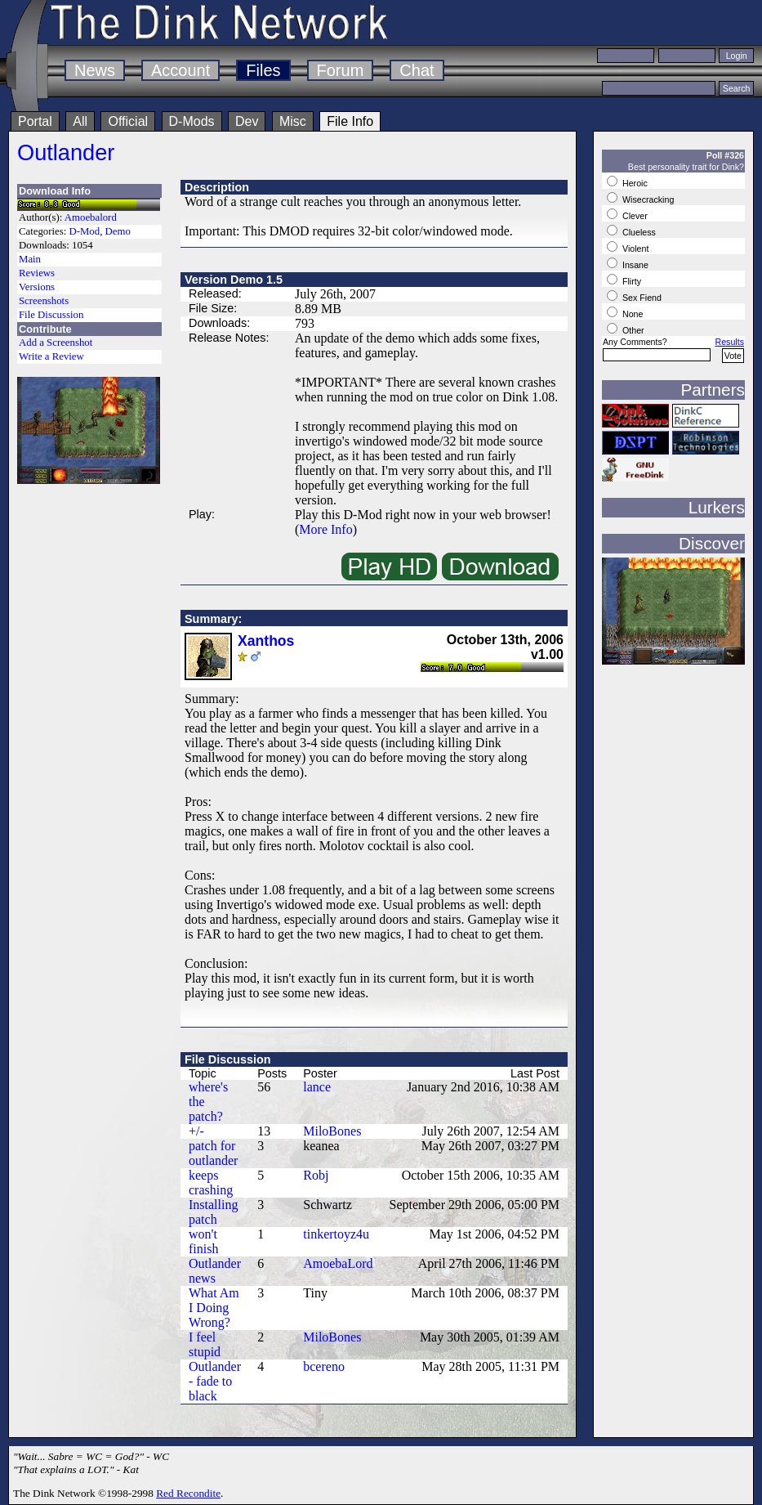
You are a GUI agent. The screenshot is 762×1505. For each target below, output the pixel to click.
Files (263, 70)
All (80, 121)
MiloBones (332, 1131)
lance (317, 1087)
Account (180, 70)
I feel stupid (205, 1344)
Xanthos (266, 641)
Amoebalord (91, 217)
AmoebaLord (337, 1263)
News (94, 70)
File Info (350, 121)
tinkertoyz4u (336, 1234)
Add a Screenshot (55, 342)
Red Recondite (188, 1493)
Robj (315, 1175)
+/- (196, 1131)
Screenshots (44, 301)
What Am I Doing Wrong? (214, 1307)
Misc (292, 121)
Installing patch (213, 1212)
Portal (35, 121)
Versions (37, 287)
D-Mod (84, 231)
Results (729, 342)
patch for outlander (213, 1153)
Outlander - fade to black (215, 1381)
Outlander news (215, 1270)
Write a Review (51, 356)
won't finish (203, 1241)
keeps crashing (211, 1182)
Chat (416, 70)
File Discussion (51, 314)
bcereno (324, 1366)
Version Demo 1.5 (234, 279)
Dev (246, 121)
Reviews (37, 273)
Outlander (65, 152)
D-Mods (192, 121)
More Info (325, 529)
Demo (118, 231)
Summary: (213, 618)
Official (128, 121)
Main (30, 259)
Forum (340, 70)
